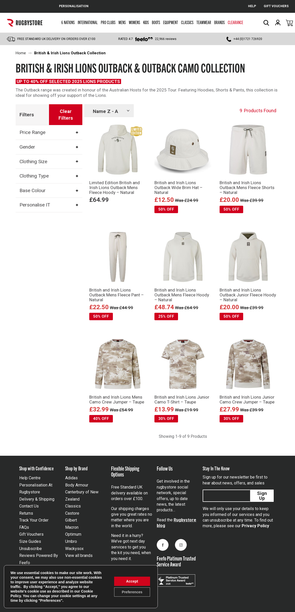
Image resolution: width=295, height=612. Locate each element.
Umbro (71, 541)
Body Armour (76, 485)
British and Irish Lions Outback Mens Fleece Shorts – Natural (247, 187)
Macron (71, 527)
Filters (26, 115)
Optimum (73, 534)
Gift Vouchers (31, 534)
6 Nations (68, 22)
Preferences (132, 592)
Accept (132, 581)
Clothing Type (34, 176)
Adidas (71, 477)
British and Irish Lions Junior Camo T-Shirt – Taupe (181, 399)
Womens (134, 22)
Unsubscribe (30, 548)
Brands (219, 22)
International (88, 22)
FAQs (24, 527)
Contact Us (29, 506)
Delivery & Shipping (36, 499)
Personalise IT (34, 205)
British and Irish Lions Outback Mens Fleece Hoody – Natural (181, 294)
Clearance (235, 22)
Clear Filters (65, 114)
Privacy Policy (255, 525)
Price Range (32, 132)
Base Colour (32, 190)
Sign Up (262, 495)
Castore (72, 513)
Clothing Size (33, 161)
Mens (122, 22)
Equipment (170, 22)
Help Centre (30, 477)
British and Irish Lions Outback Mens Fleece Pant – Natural (116, 294)
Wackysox (74, 548)
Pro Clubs (108, 22)
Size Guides (30, 541)
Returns (26, 513)
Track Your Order (33, 520)
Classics (187, 22)
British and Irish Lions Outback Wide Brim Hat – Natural (178, 187)
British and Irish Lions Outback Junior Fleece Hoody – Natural (248, 294)
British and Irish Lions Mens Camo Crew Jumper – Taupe (116, 399)
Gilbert (71, 520)
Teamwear (203, 22)
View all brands (79, 555)
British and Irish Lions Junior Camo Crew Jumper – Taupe (247, 399)
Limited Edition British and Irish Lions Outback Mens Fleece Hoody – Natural (114, 187)
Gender (27, 147)
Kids (146, 22)
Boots (156, 22)
